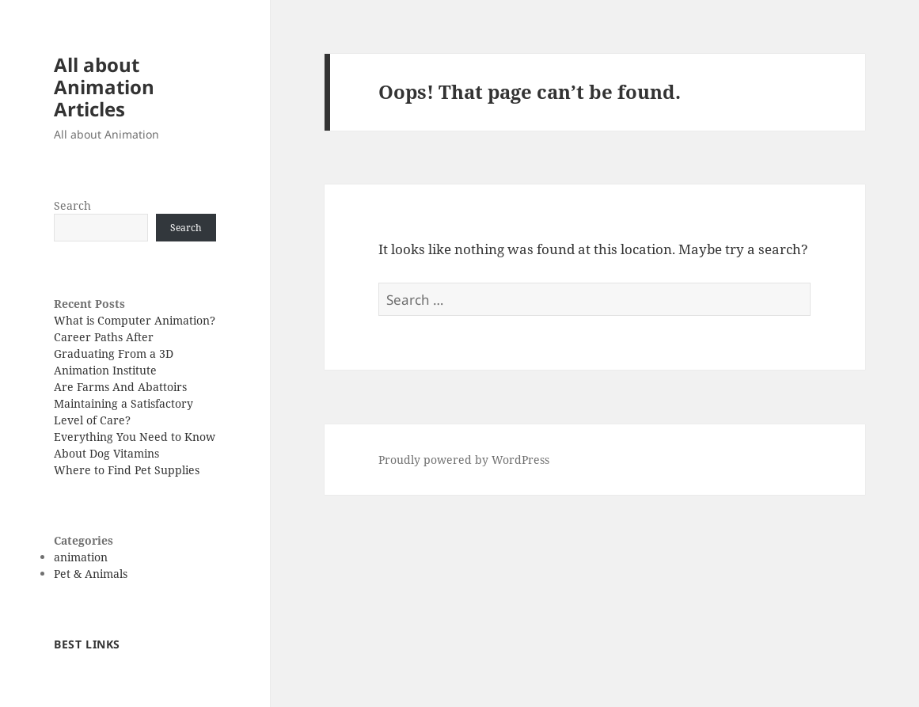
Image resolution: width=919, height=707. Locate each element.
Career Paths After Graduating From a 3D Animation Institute (113, 353)
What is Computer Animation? (134, 320)
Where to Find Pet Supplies (126, 469)
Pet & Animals (90, 573)
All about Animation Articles (104, 86)
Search (72, 205)
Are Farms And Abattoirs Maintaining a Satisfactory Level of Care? (123, 403)
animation (81, 556)
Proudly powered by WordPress (463, 459)
